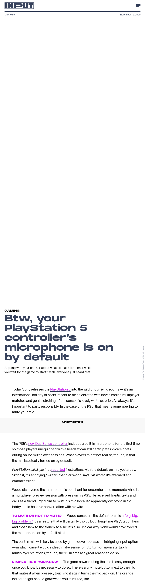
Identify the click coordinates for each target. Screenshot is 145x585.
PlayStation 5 (60, 389)
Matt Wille (10, 14)
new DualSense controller (48, 443)
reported (58, 469)
